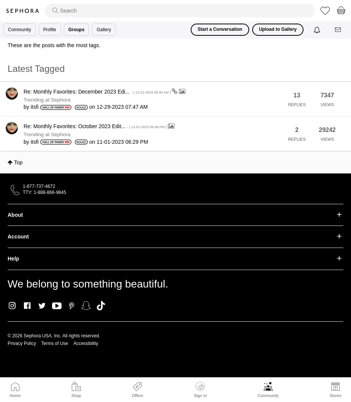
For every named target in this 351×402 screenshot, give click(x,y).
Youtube (57, 306)
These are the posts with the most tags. (54, 45)
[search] (180, 10)
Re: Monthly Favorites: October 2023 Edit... (96, 126)
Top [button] (18, 162)
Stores (335, 395)
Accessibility (85, 343)
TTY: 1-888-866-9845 (44, 192)
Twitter (42, 305)
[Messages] (338, 30)
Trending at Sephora (47, 100)
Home (15, 395)
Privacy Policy (22, 343)
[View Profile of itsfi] (35, 107)
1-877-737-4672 (39, 186)
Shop (76, 395)
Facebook (27, 305)
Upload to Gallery (278, 29)
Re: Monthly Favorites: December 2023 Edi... (98, 92)
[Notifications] (317, 29)
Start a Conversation (220, 29)
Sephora (22, 11)
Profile (49, 29)
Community (268, 395)
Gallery (103, 29)
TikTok (101, 305)
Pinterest (71, 305)
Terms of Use (54, 343)
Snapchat (86, 305)
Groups (76, 29)
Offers (137, 395)
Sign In (200, 390)
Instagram (12, 305)
